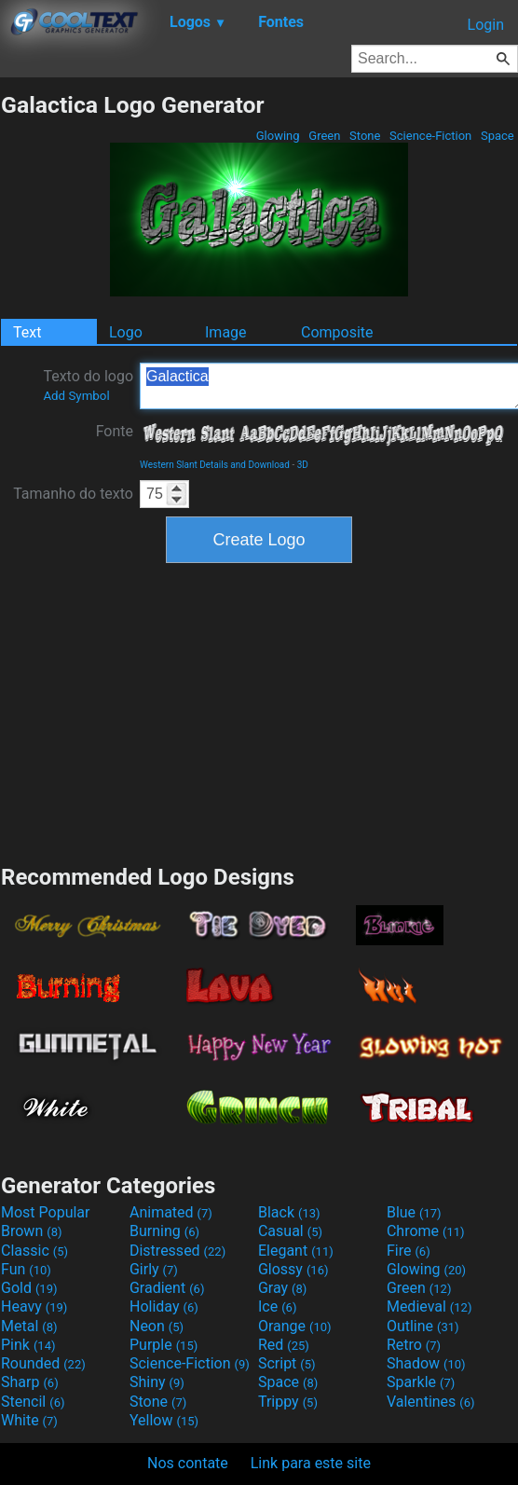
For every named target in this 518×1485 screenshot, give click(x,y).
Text (27, 332)
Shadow (426, 1363)
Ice (277, 1306)
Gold (29, 1288)
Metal (29, 1326)
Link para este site (311, 1463)
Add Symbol (76, 396)
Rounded (43, 1363)
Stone (365, 136)
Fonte (114, 431)
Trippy (288, 1401)
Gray (282, 1288)
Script (287, 1363)
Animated (171, 1212)
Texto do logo (88, 385)
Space (497, 136)
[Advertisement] (259, 711)
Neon (157, 1326)
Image (226, 332)
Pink (28, 1345)
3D (302, 465)
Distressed (177, 1250)
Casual (290, 1231)
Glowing (278, 136)
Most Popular (45, 1212)
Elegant (296, 1250)
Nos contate (187, 1463)
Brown (31, 1231)
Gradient (167, 1288)
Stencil (32, 1401)
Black (289, 1212)
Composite (337, 332)
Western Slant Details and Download (215, 465)
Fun (26, 1269)
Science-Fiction (431, 136)
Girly (154, 1269)
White (29, 1420)
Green (325, 136)
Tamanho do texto (73, 493)
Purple (164, 1345)
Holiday (164, 1306)
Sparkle (421, 1382)
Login (486, 25)
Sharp (30, 1382)
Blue (414, 1212)
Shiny (157, 1382)
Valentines (431, 1401)
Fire (408, 1250)
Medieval (429, 1306)
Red (283, 1345)
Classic (34, 1250)
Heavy (34, 1306)
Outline (423, 1326)
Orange (295, 1326)
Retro (414, 1345)
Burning (164, 1231)
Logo (126, 332)
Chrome (426, 1231)
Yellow (164, 1420)
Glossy (293, 1269)
